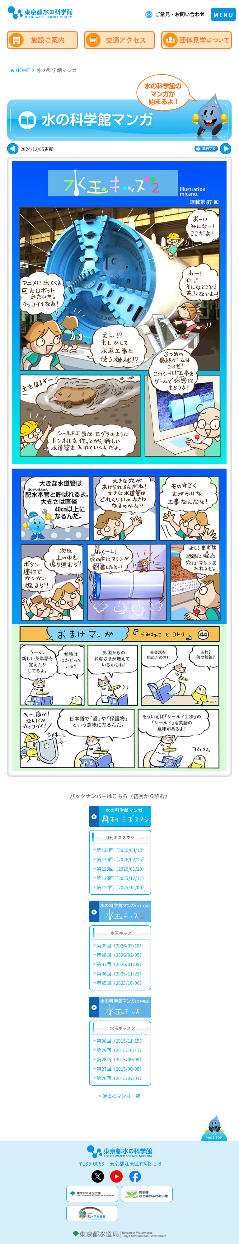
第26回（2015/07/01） (120, 1078)
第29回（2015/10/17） (120, 1050)
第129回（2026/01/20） (122, 868)
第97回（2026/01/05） (120, 964)
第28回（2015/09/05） (120, 1059)
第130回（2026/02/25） (122, 859)
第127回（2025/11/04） (122, 887)
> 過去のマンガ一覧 (119, 1095)
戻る (225, 148)
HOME (23, 70)
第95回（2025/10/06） (120, 983)
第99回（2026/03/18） (120, 945)
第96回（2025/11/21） (120, 973)
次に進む (12, 148)
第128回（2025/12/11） (122, 878)
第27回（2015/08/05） (120, 1068)
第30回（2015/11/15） (120, 1040)
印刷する (206, 149)
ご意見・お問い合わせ (180, 14)
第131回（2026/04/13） (122, 850)
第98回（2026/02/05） (120, 955)
